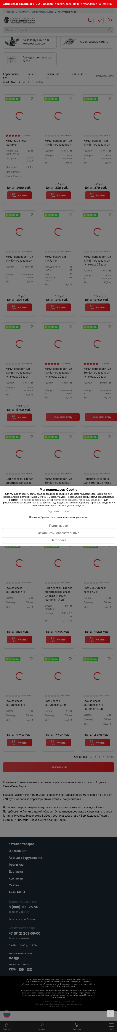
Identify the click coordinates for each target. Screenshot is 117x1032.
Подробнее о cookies (58, 511)
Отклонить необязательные (58, 533)
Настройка (58, 540)
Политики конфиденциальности (35, 500)
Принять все (58, 525)
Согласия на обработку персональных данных (78, 500)
